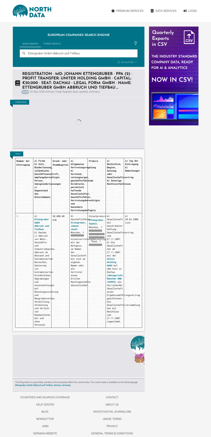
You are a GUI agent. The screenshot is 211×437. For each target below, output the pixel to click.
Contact (112, 397)
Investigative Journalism (112, 411)
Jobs (45, 426)
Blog (45, 411)
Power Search (52, 43)
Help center (45, 404)
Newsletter (45, 419)
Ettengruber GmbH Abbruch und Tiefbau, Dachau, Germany (43, 385)
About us (112, 404)
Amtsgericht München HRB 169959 (115, 278)
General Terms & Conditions (112, 433)
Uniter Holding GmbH (111, 262)
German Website (45, 433)
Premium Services (127, 11)
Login (190, 11)
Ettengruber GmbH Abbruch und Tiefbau (41, 224)
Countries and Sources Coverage (45, 397)
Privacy (112, 426)
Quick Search (30, 43)
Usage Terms (112, 419)
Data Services (163, 11)
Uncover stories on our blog (78, 356)
